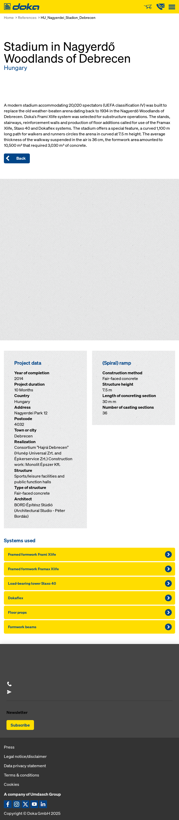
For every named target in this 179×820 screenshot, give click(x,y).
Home (9, 17)
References (27, 17)
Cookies (11, 784)
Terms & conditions (21, 775)
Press (9, 747)
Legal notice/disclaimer (25, 756)
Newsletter (16, 712)
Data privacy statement (25, 765)
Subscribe (20, 725)
